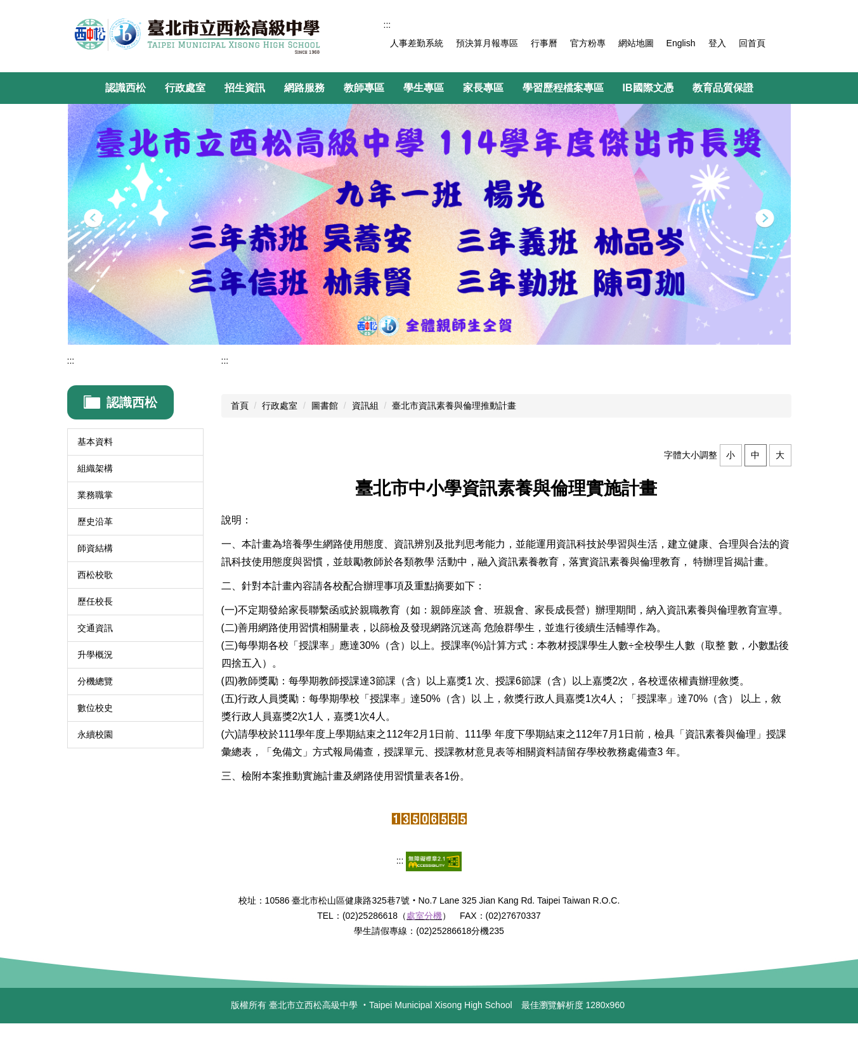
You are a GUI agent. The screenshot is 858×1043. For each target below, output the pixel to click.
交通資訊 (95, 628)
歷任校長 (95, 601)
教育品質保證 (722, 87)
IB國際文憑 (648, 87)
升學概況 (95, 654)
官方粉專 (588, 43)
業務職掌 (95, 495)
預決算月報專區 (487, 43)
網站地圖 (636, 43)
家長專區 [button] (483, 87)
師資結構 (95, 548)
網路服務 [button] (304, 87)
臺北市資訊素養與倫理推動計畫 (454, 405)
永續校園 (95, 734)
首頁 (240, 405)
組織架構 (95, 468)
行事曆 (544, 43)
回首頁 (752, 43)
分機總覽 (95, 681)
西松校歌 (95, 575)
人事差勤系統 (416, 43)
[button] (93, 218)
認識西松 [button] (125, 87)
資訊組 (365, 405)
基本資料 (95, 442)
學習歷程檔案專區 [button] (563, 87)
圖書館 (324, 405)
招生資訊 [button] (244, 87)
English (681, 43)
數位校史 (95, 708)
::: (387, 25)
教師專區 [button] (364, 87)
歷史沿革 (95, 521)
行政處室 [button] (185, 87)
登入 (717, 43)
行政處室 (279, 405)
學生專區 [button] (423, 87)
